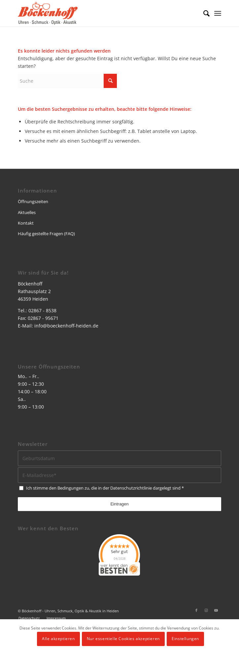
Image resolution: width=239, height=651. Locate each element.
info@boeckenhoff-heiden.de (66, 326)
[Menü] (217, 13)
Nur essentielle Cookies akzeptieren (123, 638)
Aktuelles (27, 212)
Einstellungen (185, 638)
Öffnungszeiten (33, 201)
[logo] (99, 13)
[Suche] (203, 13)
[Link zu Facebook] (196, 610)
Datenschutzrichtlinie (131, 488)
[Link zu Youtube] (216, 610)
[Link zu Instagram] (206, 610)
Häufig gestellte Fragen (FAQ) (46, 234)
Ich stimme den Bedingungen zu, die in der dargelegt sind (105, 488)
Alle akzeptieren (58, 638)
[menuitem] (203, 13)
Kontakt (26, 223)
